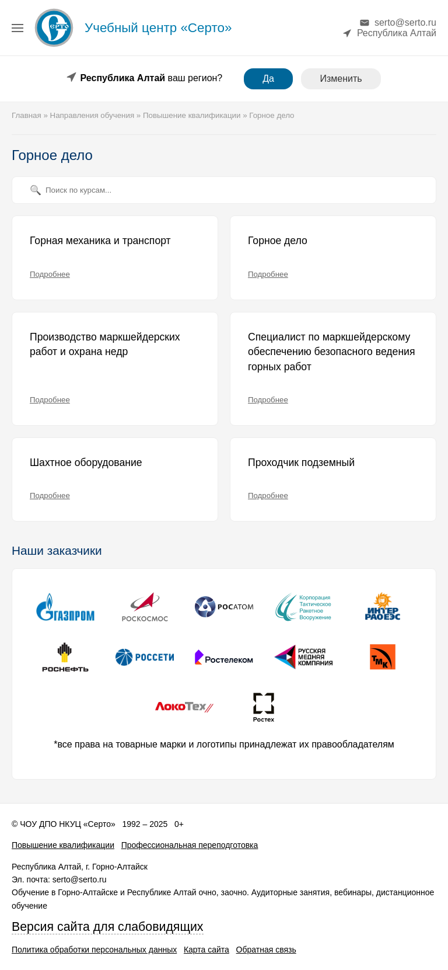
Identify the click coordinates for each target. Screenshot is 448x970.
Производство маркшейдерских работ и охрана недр (105, 344)
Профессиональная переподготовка (189, 845)
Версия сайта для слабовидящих (108, 927)
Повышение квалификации (63, 845)
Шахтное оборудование (86, 462)
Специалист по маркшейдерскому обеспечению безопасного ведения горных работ (331, 352)
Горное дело (277, 240)
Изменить (341, 79)
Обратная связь (266, 949)
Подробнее (50, 274)
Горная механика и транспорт (100, 240)
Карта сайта (206, 949)
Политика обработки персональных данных (94, 949)
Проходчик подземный (301, 462)
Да (268, 79)
